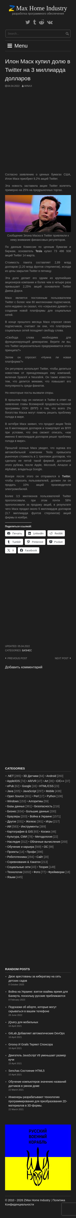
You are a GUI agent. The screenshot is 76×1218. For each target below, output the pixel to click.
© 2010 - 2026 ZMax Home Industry (27, 1200)
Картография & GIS (20, 831)
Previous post (17, 658)
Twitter (66, 476)
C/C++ (60, 781)
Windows (13, 801)
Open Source (15, 796)
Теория (43, 867)
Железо (31, 821)
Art (46, 781)
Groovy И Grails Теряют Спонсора (31, 1044)
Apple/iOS (13, 781)
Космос (45, 831)
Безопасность (43, 806)
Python (51, 796)
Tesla (38, 251)
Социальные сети (19, 867)
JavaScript (29, 791)
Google (26, 786)
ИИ (9, 826)
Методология (43, 836)
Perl (36, 796)
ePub (10, 786)
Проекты (13, 851)
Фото (37, 872)
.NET (10, 776)
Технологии (14, 872)
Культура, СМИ (17, 836)
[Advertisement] (38, 130)
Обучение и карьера (20, 846)
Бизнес (27, 650)
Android (51, 776)
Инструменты (30, 826)
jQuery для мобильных (23, 1022)
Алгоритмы (35, 801)
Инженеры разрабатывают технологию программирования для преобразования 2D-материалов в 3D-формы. (38, 1101)
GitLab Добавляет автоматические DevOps (37, 1033)
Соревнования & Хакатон (24, 862)
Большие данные (37, 811)
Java (10, 791)
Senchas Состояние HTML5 (27, 1070)
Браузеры (13, 816)
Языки (11, 877)
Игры (49, 821)
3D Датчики (30, 776)
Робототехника (17, 856)
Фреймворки (56, 872)
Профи (31, 851)
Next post (62, 658)
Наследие (13, 841)
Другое (11, 821)
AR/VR (32, 781)
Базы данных (16, 806)
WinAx (28, 86)
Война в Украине (41, 816)
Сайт (39, 856)
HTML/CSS (46, 786)
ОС (46, 846)
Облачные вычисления (45, 841)
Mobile (50, 791)
